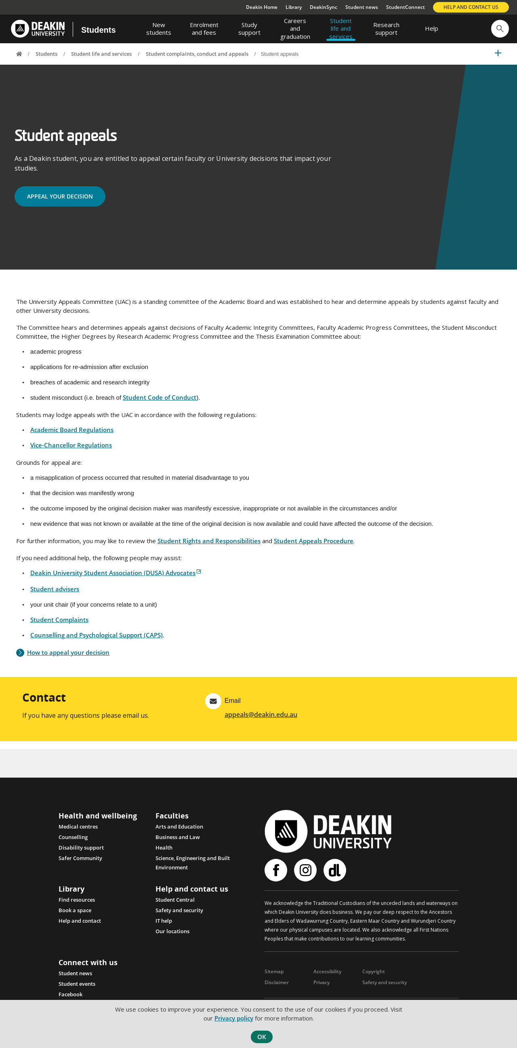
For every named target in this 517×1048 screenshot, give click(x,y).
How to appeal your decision (68, 656)
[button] (500, 29)
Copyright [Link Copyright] (373, 975)
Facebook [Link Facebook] (70, 998)
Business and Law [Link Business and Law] (178, 840)
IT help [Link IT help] (164, 924)
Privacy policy (233, 1018)
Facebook (276, 873)
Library (294, 7)
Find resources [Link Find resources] (77, 903)
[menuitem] (158, 29)
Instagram (305, 873)
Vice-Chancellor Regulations (71, 449)
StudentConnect (405, 7)
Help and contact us (470, 7)
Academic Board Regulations (71, 433)
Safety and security (179, 914)
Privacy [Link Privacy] (321, 986)
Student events (77, 987)
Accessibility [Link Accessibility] (327, 975)
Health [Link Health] (164, 851)
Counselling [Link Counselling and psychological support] (73, 840)
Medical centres (78, 830)
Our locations (172, 935)
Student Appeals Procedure (313, 544)
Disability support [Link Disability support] (81, 851)
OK (261, 1037)
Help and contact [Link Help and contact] (80, 924)
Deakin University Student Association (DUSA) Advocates (112, 576)
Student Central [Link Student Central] (175, 903)
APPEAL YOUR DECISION (62, 200)
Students (98, 29)
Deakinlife (335, 873)
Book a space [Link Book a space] (75, 914)
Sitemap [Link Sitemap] (274, 975)
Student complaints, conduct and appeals (197, 53)
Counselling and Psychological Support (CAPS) (96, 639)
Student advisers (54, 592)
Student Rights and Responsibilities (209, 544)
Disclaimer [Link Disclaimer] (277, 986)
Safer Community (80, 861)
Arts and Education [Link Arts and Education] (179, 830)
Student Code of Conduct (159, 401)
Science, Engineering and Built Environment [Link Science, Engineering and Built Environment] (193, 862)
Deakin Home (261, 7)
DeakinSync (323, 7)
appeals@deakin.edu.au (261, 718)
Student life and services (101, 53)
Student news (361, 7)
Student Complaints (59, 623)
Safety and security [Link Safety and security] (384, 986)
